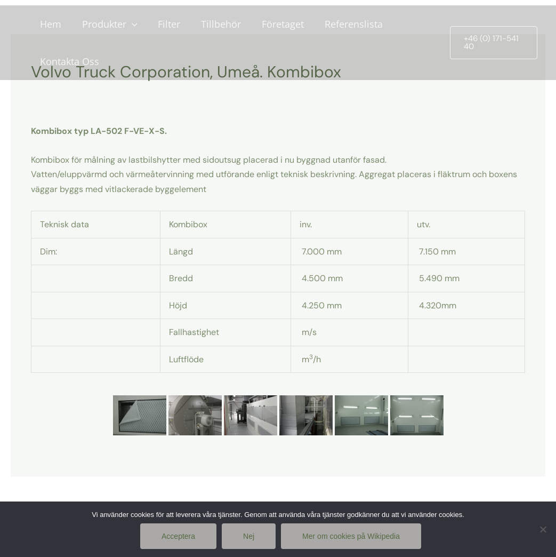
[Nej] (542, 529)
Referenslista (345, 24)
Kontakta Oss (68, 61)
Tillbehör (216, 24)
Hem (49, 24)
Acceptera (178, 536)
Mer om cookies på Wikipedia (351, 536)
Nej (248, 536)
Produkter (107, 24)
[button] (492, 42)
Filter (165, 24)
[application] (129, 24)
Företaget (276, 24)
